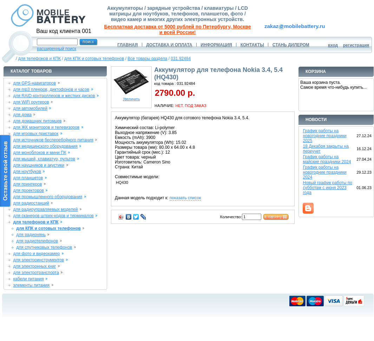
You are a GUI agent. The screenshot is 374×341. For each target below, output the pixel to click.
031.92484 (181, 58)
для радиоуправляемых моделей (45, 209)
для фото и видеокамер (36, 253)
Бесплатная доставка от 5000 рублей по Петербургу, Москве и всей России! (177, 29)
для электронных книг (34, 266)
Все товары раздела (147, 58)
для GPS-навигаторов (34, 83)
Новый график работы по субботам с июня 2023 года (327, 187)
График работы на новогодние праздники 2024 (324, 172)
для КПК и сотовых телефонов (94, 58)
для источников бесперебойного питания (53, 140)
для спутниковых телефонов (44, 247)
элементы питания (31, 285)
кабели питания (28, 278)
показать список (185, 197)
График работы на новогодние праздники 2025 (324, 135)
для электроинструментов (38, 260)
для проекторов (28, 190)
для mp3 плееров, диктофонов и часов (51, 89)
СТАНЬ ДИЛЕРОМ (291, 44)
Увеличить (131, 97)
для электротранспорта (36, 272)
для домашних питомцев (37, 121)
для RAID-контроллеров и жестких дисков (54, 95)
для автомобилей (30, 108)
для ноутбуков (27, 171)
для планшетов (28, 177)
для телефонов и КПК (39, 58)
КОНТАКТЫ (252, 44)
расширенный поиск (56, 48)
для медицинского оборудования (45, 146)
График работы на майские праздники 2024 (327, 159)
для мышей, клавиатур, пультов (44, 158)
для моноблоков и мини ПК (39, 152)
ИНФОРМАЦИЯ (216, 44)
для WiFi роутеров (31, 102)
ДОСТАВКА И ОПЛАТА (169, 44)
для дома (22, 114)
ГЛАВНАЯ (127, 44)
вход (333, 45)
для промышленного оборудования (47, 196)
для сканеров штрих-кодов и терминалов (53, 215)
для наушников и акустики (38, 165)
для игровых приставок (35, 133)
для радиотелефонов (37, 241)
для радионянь (31, 234)
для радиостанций (31, 203)
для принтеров (27, 184)
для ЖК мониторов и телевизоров (46, 127)
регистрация (356, 45)
